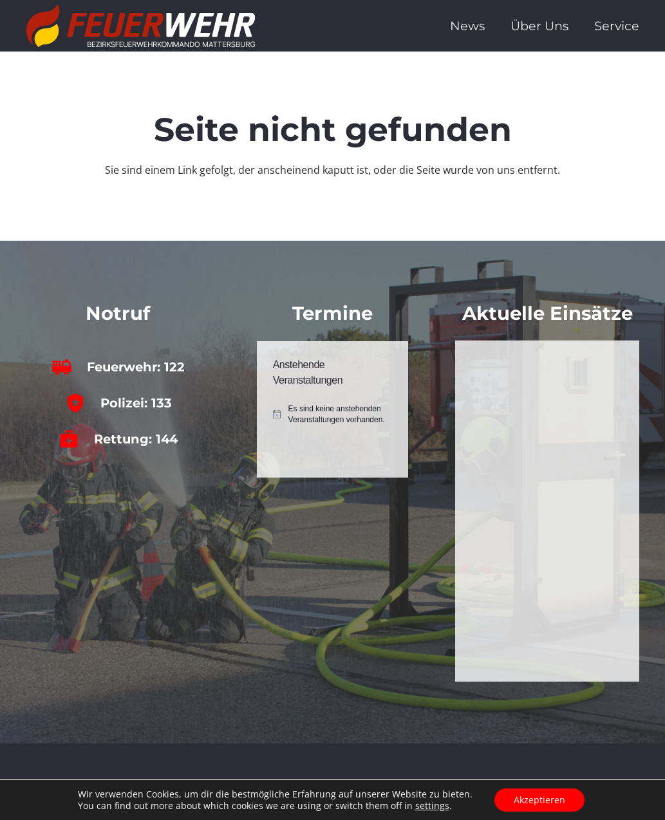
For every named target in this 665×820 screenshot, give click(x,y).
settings (432, 806)
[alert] (333, 414)
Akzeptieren (539, 800)
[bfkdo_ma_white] (141, 25)
